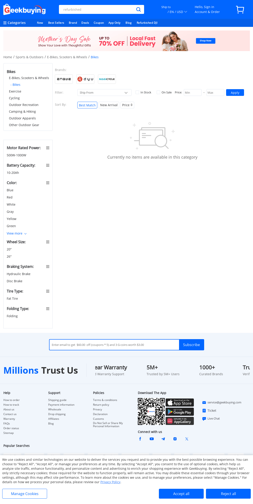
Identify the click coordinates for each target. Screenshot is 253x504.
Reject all (228, 493)
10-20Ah (13, 172)
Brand (73, 23)
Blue (10, 190)
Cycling (14, 98)
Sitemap (8, 433)
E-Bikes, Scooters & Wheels (67, 57)
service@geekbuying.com (221, 402)
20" (10, 249)
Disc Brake (15, 281)
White (11, 204)
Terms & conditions (105, 400)
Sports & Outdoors (29, 57)
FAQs (6, 423)
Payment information (61, 404)
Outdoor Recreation (24, 105)
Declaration (100, 414)
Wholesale (54, 409)
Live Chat (211, 418)
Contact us (10, 414)
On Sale (164, 92)
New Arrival (109, 105)
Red (10, 197)
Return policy (101, 404)
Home (7, 57)
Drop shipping (57, 414)
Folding (13, 316)
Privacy (97, 409)
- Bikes (15, 84)
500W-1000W (17, 155)
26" (10, 256)
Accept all (181, 493)
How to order (11, 400)
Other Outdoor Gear (24, 125)
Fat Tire (13, 298)
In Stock (143, 92)
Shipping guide (57, 400)
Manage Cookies (25, 493)
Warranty (9, 418)
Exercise (15, 91)
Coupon (99, 23)
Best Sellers (56, 23)
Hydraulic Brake (19, 274)
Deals (85, 23)
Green (12, 226)
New (40, 23)
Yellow (12, 219)
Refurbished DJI (147, 23)
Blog (128, 23)
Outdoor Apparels (22, 118)
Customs (98, 418)
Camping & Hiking (22, 111)
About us (8, 409)
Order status (11, 428)
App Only (114, 23)
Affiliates (53, 418)
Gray (11, 211)
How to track (11, 404)
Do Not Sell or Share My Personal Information (108, 425)
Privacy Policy (110, 482)
